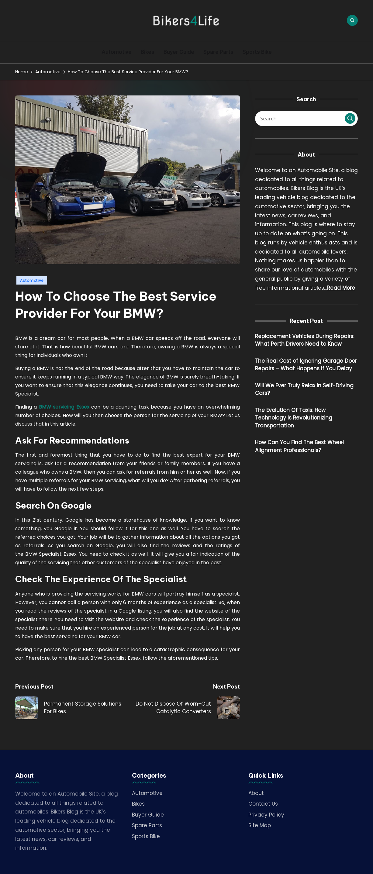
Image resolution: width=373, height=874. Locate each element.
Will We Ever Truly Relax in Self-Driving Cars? (304, 389)
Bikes (138, 803)
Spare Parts (147, 825)
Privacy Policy (266, 814)
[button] (350, 118)
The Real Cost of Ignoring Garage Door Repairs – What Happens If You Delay (306, 364)
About (256, 793)
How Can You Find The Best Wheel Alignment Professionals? (299, 446)
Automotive (31, 280)
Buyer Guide (148, 814)
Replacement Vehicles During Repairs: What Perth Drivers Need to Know (304, 340)
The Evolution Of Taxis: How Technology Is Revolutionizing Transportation (293, 417)
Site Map (259, 825)
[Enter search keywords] (306, 118)
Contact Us (263, 803)
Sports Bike (146, 836)
